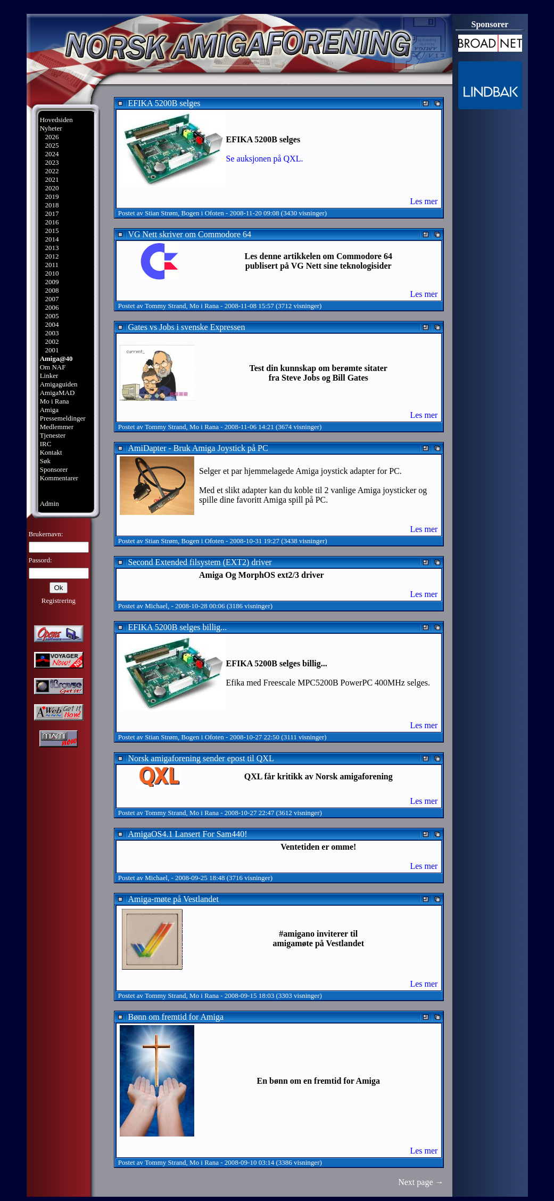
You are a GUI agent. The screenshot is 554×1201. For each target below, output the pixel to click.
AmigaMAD (57, 393)
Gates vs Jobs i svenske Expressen (186, 327)
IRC (46, 444)
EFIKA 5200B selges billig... (177, 627)
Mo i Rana (54, 401)
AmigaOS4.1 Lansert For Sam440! (187, 834)
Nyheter (51, 128)
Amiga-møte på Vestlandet (173, 899)
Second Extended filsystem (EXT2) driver (200, 562)
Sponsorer (54, 469)
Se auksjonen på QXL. (264, 158)
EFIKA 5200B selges (164, 103)
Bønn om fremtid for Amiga (176, 1016)
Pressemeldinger (63, 418)
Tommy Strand (165, 306)
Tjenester (52, 435)
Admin (49, 503)
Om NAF (53, 367)
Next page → (420, 1182)
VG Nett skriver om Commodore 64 (190, 234)
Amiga (49, 410)
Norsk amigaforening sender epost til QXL (201, 758)
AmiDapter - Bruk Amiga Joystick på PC (198, 448)
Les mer (423, 201)
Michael (156, 606)
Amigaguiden (59, 384)
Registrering (59, 600)
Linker (49, 376)
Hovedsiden (56, 120)
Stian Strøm (161, 213)
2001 (52, 350)
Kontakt (51, 452)
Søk (45, 461)
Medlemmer (57, 427)
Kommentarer (59, 478)
